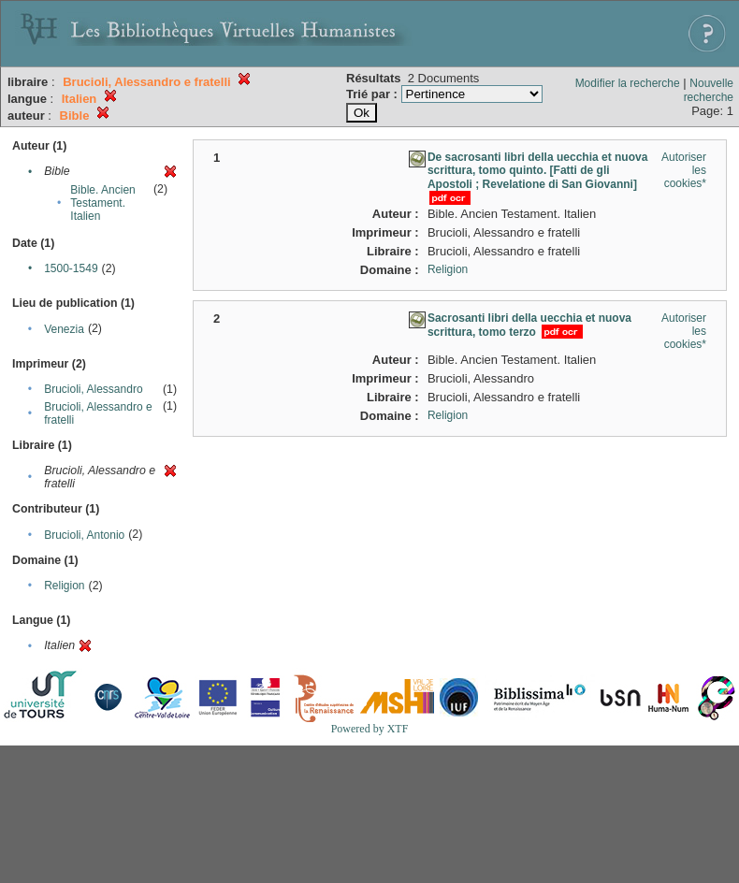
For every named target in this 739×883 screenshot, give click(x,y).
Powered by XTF (370, 728)
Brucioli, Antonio (84, 535)
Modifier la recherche (627, 83)
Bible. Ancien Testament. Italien (102, 203)
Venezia (64, 329)
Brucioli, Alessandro (93, 389)
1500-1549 (70, 268)
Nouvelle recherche (708, 90)
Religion (64, 585)
